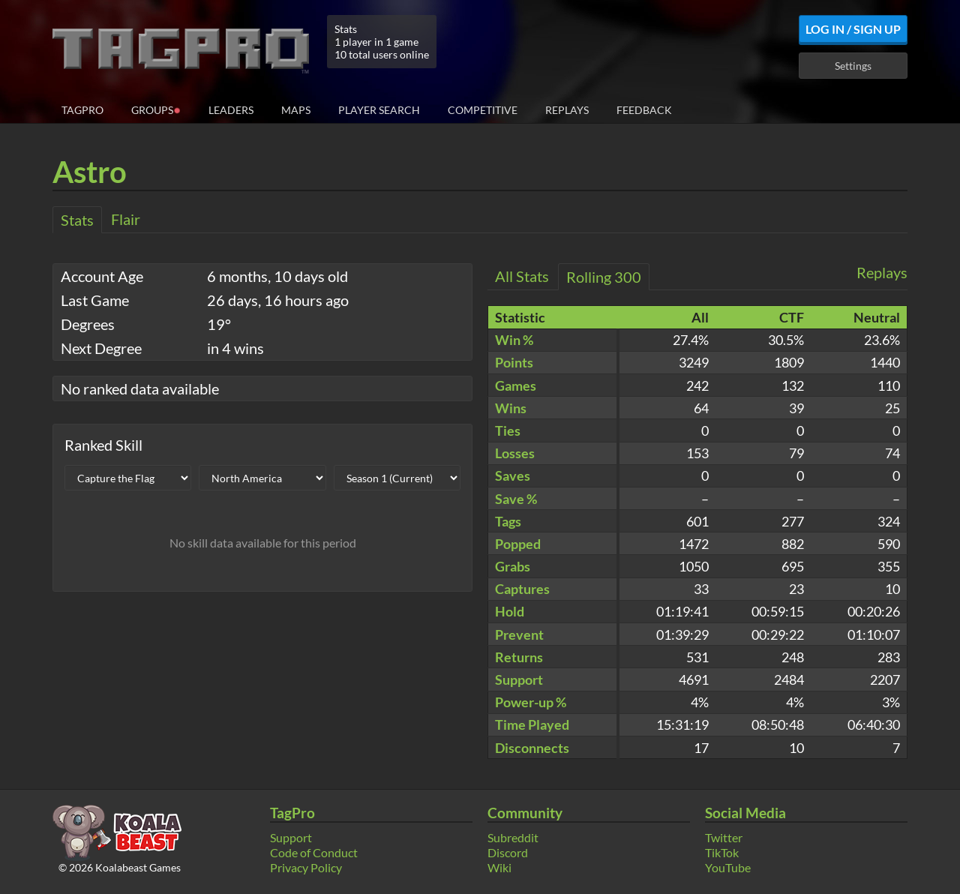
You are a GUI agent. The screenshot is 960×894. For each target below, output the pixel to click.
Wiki (500, 867)
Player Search (379, 110)
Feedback (644, 110)
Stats (77, 220)
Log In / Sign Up (853, 29)
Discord (508, 852)
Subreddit (513, 837)
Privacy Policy (306, 867)
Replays (567, 110)
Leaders (231, 110)
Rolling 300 (603, 277)
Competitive (483, 110)
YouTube (728, 867)
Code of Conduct (314, 852)
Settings (853, 65)
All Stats (522, 276)
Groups (156, 109)
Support (291, 837)
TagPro (83, 110)
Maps (295, 110)
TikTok (722, 852)
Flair (125, 219)
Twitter (723, 837)
